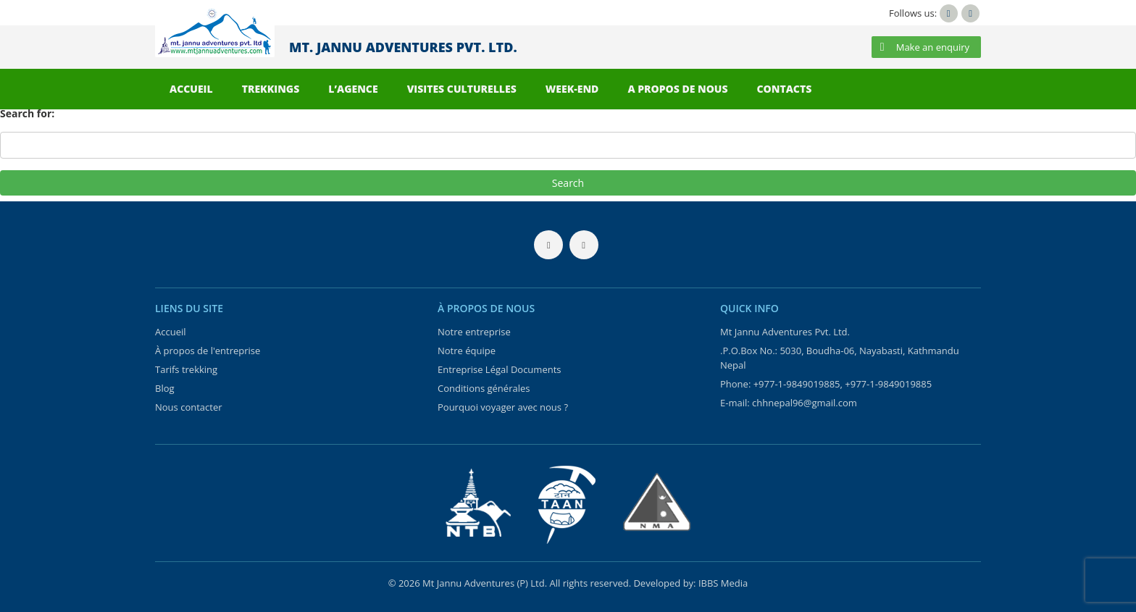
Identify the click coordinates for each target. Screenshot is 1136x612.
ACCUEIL (191, 89)
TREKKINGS (271, 89)
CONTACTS (784, 89)
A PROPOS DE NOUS (677, 89)
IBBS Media (723, 583)
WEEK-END (572, 89)
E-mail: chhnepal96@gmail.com (788, 402)
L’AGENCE (352, 89)
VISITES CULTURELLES (462, 89)
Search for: (27, 113)
